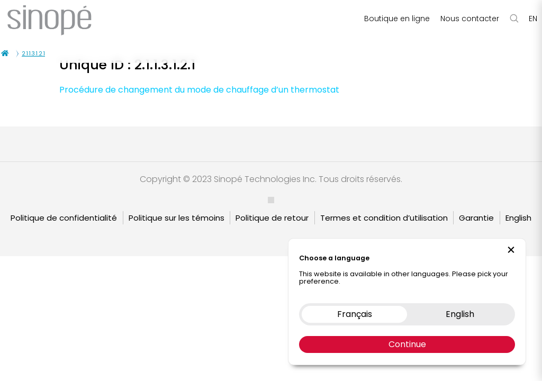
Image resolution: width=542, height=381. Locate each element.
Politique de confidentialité (64, 217)
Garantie (476, 217)
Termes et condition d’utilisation (384, 217)
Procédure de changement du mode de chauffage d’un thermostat (199, 90)
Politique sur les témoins (176, 217)
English (518, 218)
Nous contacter (469, 18)
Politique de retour (272, 217)
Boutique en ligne (397, 18)
